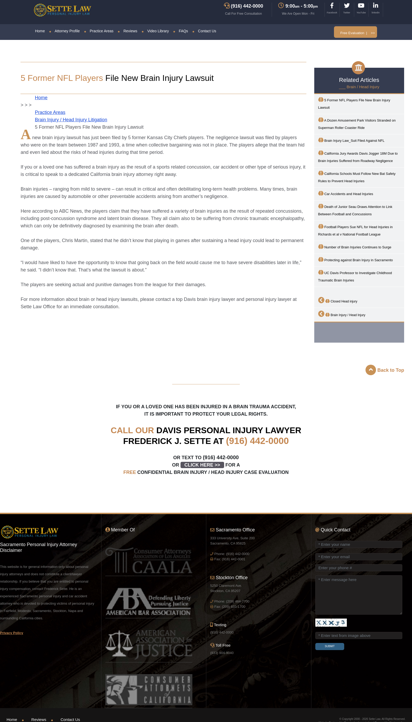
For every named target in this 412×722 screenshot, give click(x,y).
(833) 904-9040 (222, 653)
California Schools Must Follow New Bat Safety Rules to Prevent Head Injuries (357, 177)
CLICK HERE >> (202, 465)
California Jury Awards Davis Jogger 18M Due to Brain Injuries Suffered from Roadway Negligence (358, 156)
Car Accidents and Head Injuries (345, 193)
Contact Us (204, 31)
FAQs (180, 31)
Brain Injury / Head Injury (341, 314)
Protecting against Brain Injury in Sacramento (355, 259)
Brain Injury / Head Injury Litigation (71, 119)
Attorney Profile (64, 31)
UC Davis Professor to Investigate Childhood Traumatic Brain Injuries (355, 276)
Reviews (127, 31)
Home (40, 31)
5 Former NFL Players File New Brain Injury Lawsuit (354, 103)
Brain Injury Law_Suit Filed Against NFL (351, 140)
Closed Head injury (337, 300)
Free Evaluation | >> (357, 33)
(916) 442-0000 (257, 441)
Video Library (155, 31)
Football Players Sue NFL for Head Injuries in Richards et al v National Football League (355, 230)
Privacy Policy (11, 633)
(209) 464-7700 (237, 601)
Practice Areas (99, 31)
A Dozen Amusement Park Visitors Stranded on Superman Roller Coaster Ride (357, 123)
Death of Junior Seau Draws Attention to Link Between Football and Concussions (355, 210)
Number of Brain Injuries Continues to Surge (355, 246)
